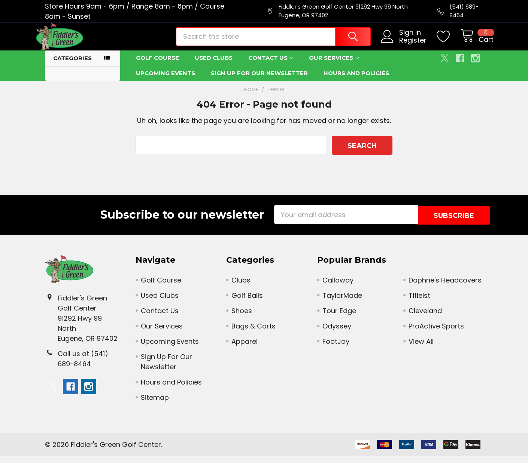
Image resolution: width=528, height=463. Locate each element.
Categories (72, 66)
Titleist (419, 302)
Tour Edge (339, 317)
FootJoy (335, 348)
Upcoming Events (165, 80)
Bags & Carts (253, 332)
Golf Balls (247, 302)
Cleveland (425, 317)
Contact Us (270, 65)
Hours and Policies (356, 80)
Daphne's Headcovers (445, 286)
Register (402, 46)
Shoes (241, 317)
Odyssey (336, 332)
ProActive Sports (436, 332)
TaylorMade (342, 302)
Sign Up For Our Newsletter (259, 80)
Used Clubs (214, 65)
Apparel (244, 348)
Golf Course (157, 65)
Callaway (337, 286)
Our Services (334, 65)
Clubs (241, 286)
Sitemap (155, 404)
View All (421, 348)
